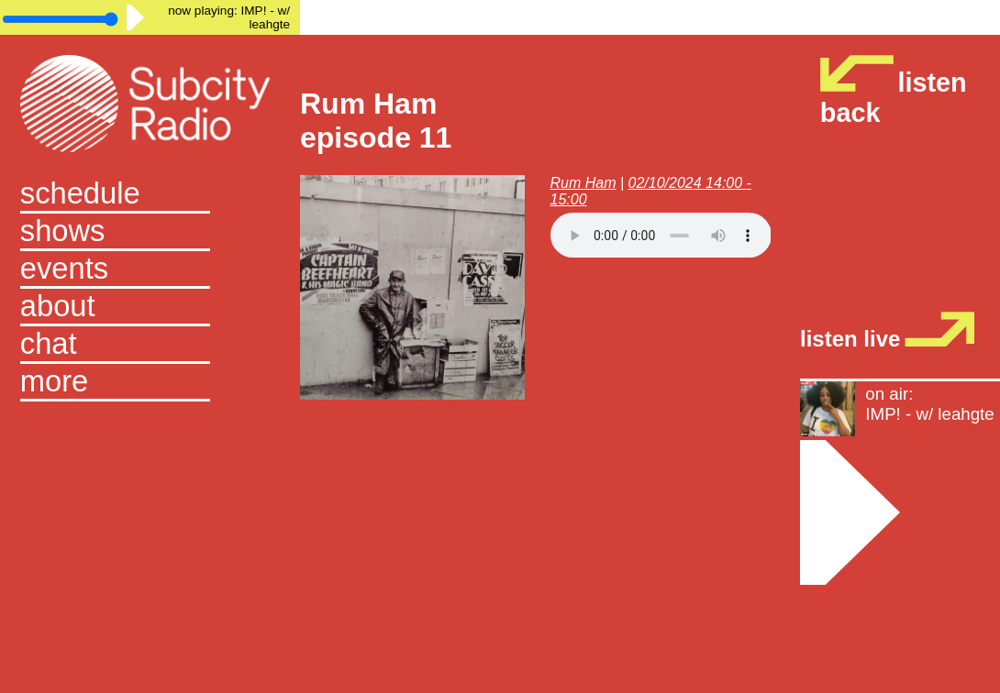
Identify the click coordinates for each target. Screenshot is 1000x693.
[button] (150, 383)
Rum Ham (583, 183)
